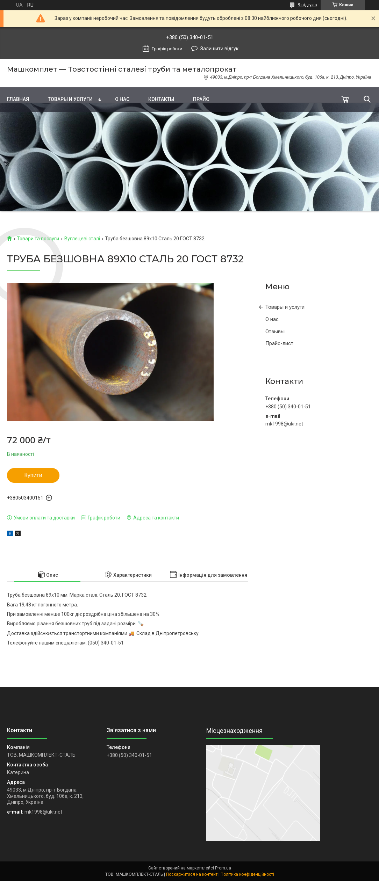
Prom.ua (223, 868)
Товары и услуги (70, 99)
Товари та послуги (38, 238)
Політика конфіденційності (247, 874)
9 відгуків (307, 4)
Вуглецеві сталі (82, 238)
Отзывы (275, 331)
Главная (18, 99)
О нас (122, 99)
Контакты (161, 99)
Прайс (201, 99)
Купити (33, 475)
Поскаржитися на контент (191, 874)
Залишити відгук (219, 48)
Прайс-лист (279, 343)
